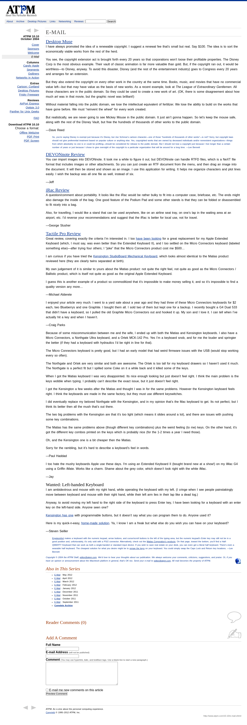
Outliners (33, 73)
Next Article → (36, 30)
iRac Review (57, 189)
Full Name (53, 644)
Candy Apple (31, 65)
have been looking (148, 238)
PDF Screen (31, 140)
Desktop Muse (59, 41)
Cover (35, 44)
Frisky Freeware (29, 94)
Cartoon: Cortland (28, 86)
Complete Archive (63, 605)
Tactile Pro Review (63, 233)
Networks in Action (27, 77)
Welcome (33, 52)
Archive (20, 21)
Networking (65, 21)
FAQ (36, 118)
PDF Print (33, 136)
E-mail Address (68, 652)
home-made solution (95, 523)
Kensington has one (59, 515)
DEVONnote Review (65, 154)
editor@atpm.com (88, 557)
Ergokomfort (58, 538)
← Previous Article (28, 30)
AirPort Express (29, 103)
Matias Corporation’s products (161, 541)
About (9, 21)
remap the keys (137, 548)
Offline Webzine (29, 132)
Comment (97, 659)
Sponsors (33, 48)
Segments (33, 69)
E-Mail (57, 575)
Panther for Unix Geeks (24, 111)
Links (53, 21)
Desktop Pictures (37, 21)
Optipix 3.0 (32, 107)
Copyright (50, 717)
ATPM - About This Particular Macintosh (21, 10)
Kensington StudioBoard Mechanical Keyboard (125, 256)
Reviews (78, 21)
